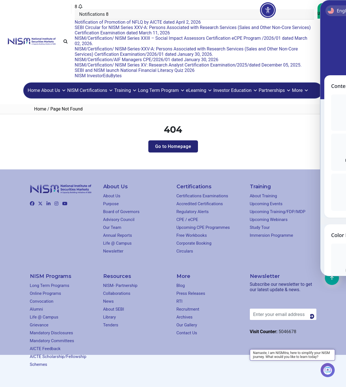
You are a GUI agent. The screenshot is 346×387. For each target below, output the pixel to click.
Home (34, 90)
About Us (53, 90)
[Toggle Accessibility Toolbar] (268, 10)
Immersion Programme (271, 235)
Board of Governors (121, 211)
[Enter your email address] (283, 314)
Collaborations (117, 293)
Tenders (110, 325)
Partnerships (275, 90)
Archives (185, 317)
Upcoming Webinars (269, 219)
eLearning (199, 90)
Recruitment (188, 309)
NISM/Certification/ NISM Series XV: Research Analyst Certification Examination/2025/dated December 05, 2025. (188, 65)
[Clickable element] (32, 40)
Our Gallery (187, 325)
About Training (263, 195)
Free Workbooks (192, 235)
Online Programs (45, 293)
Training (125, 90)
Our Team (112, 227)
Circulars (185, 251)
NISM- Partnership (120, 285)
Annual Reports (117, 235)
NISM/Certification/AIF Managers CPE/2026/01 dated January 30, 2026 (146, 59)
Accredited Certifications (200, 203)
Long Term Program (161, 90)
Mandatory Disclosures (51, 332)
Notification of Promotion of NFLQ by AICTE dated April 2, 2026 (138, 22)
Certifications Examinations (202, 195)
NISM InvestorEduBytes (98, 75)
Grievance (39, 325)
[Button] (313, 316)
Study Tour (260, 227)
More (300, 90)
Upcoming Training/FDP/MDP (278, 211)
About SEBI (113, 309)
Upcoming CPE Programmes (203, 227)
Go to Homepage (173, 146)
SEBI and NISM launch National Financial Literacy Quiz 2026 (135, 70)
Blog (181, 285)
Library (109, 317)
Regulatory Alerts (193, 211)
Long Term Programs (49, 285)
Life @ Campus (117, 243)
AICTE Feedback (45, 348)
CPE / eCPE (187, 219)
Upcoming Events (266, 203)
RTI (180, 301)
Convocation (42, 301)
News (108, 301)
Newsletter (113, 251)
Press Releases (191, 293)
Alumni (36, 309)
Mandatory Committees (52, 340)
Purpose (111, 203)
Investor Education (235, 90)
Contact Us (328, 11)
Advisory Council (119, 219)
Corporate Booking (194, 243)
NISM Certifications (90, 90)
